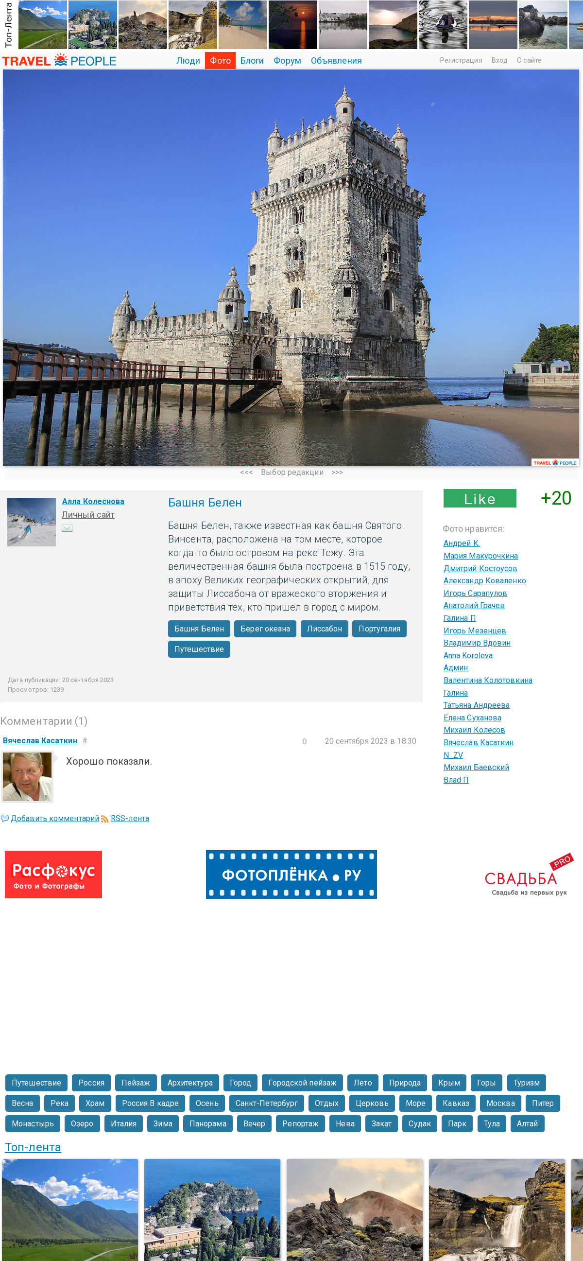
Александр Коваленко (485, 580)
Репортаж (300, 1123)
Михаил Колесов (474, 730)
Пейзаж (136, 1082)
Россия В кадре (150, 1103)
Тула (492, 1123)
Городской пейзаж (302, 1082)
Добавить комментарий (55, 818)
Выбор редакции (292, 472)
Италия (124, 1123)
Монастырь (33, 1123)
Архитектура (190, 1082)
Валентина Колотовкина (488, 680)
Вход (500, 60)
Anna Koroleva (468, 655)
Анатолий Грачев (474, 605)
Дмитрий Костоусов (481, 568)
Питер (543, 1103)
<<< (246, 472)
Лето (363, 1082)
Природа (405, 1082)
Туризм (527, 1082)
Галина (456, 693)
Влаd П (456, 780)
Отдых (327, 1103)
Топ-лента (33, 1147)
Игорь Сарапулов (476, 593)
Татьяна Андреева (477, 705)
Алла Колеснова (93, 501)
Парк (457, 1123)
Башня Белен (199, 628)
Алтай (527, 1123)
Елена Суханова (472, 717)
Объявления (336, 60)
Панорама (207, 1123)
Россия (91, 1082)
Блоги (252, 60)
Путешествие (199, 649)
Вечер (254, 1123)
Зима (163, 1123)
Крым (449, 1082)
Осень (207, 1103)
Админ (456, 667)
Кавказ (456, 1103)
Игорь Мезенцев (475, 630)
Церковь (372, 1103)
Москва (500, 1103)
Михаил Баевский (477, 767)
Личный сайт (88, 514)
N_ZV (453, 755)
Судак (420, 1123)
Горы (486, 1082)
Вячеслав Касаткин (479, 742)
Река (60, 1103)
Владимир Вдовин (477, 643)
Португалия (379, 628)
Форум (287, 60)
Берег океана (265, 628)
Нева (345, 1123)
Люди (188, 60)
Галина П (460, 618)
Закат (382, 1123)
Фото (220, 60)
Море (416, 1103)
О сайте (529, 60)
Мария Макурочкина (481, 555)
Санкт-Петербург (267, 1103)
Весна (23, 1103)
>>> (337, 472)
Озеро (82, 1123)
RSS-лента (130, 818)
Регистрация (461, 60)
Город (241, 1082)
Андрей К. (462, 543)
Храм (95, 1103)
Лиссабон (325, 628)
